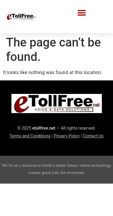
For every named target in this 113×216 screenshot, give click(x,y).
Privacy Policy (67, 136)
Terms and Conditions (30, 136)
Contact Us (93, 136)
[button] (82, 13)
